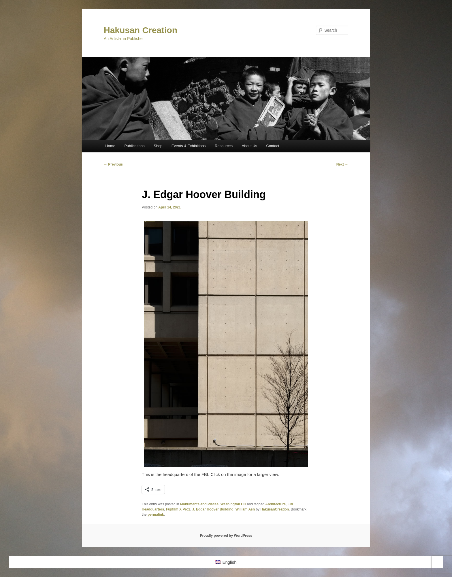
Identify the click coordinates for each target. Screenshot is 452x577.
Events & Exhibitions (189, 146)
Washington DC (233, 504)
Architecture (275, 504)
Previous (113, 164)
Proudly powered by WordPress (226, 536)
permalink (156, 515)
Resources (224, 146)
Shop (158, 146)
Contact (272, 146)
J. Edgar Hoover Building (212, 509)
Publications (134, 146)
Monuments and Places (199, 504)
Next (342, 164)
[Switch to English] (225, 562)
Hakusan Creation (140, 30)
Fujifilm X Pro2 (178, 509)
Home (110, 146)
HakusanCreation (274, 509)
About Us (249, 146)
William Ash (245, 509)
